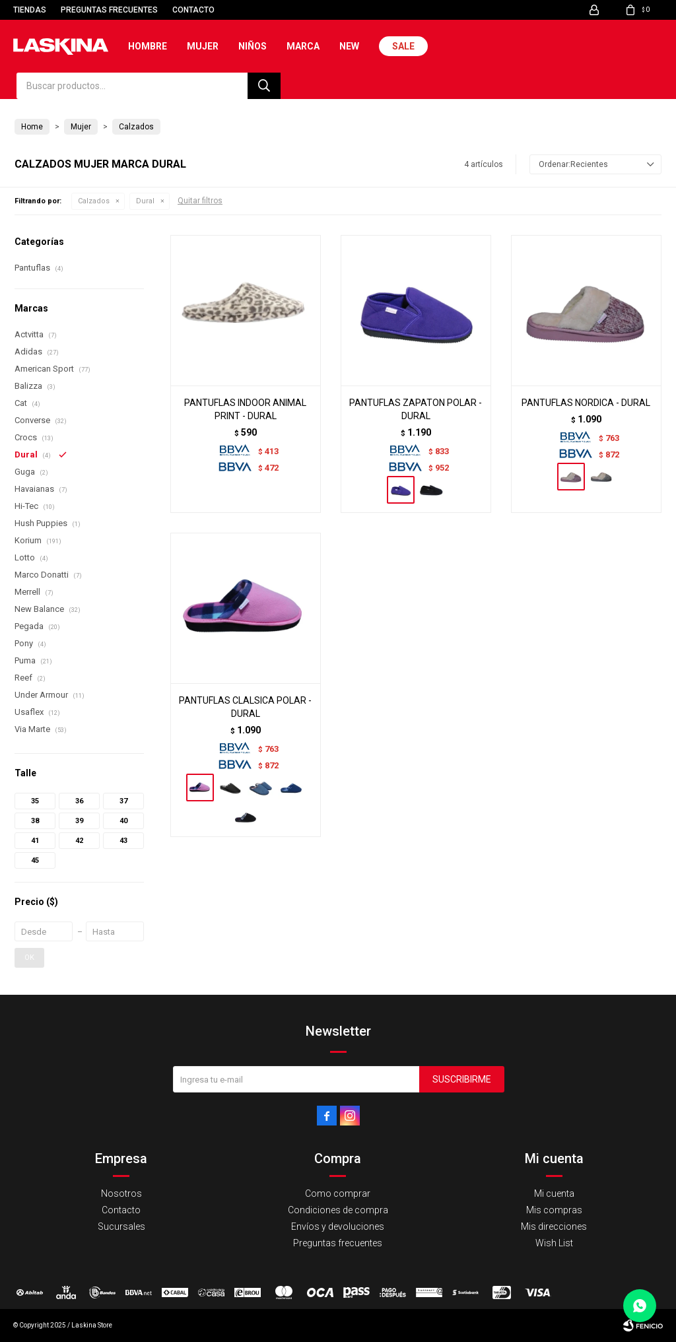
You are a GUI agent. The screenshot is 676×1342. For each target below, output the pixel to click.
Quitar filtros (200, 200)
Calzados (94, 201)
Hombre (147, 46)
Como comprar (337, 1193)
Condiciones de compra (338, 1210)
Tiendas (29, 10)
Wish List (554, 1243)
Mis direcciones (554, 1226)
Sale (403, 46)
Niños (252, 46)
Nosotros (121, 1193)
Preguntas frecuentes (109, 10)
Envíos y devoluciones (337, 1226)
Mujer (203, 46)
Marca (303, 46)
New (349, 46)
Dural (145, 201)
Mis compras (554, 1210)
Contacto (193, 10)
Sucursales (121, 1226)
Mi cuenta (554, 1193)
